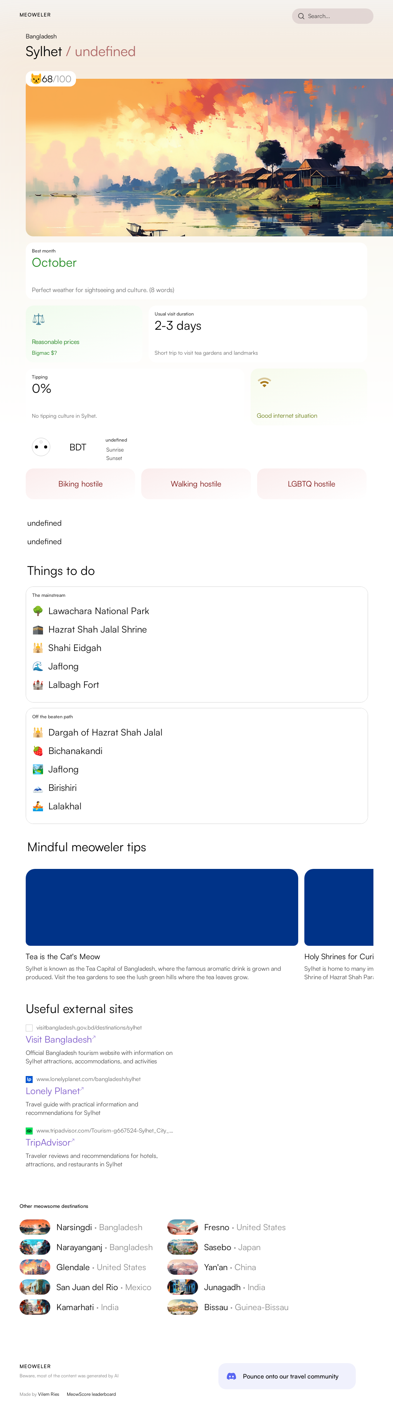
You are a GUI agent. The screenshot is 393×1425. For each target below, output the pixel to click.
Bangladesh (41, 36)
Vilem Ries (48, 1394)
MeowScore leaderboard (91, 1394)
